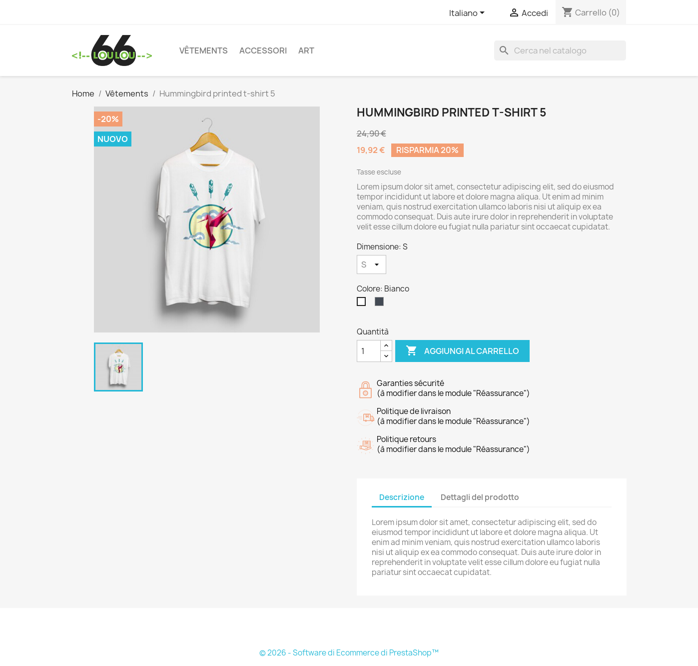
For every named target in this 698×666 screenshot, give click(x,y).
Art (306, 50)
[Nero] (381, 304)
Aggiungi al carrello (462, 351)
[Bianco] (363, 304)
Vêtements (203, 50)
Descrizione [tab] (401, 497)
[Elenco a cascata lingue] (468, 14)
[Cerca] (560, 50)
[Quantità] (369, 351)
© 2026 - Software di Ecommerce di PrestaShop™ (349, 653)
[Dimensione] (371, 264)
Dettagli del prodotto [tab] (480, 497)
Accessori (263, 50)
